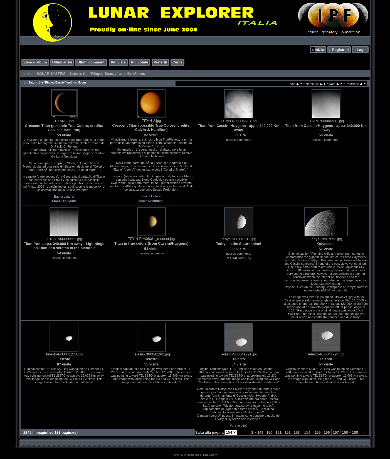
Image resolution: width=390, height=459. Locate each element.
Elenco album (35, 62)
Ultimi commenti (91, 62)
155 (318, 432)
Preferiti (160, 62)
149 (260, 432)
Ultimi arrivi (62, 62)
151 (278, 432)
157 (336, 432)
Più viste (118, 62)
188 (355, 432)
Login (362, 50)
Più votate (139, 62)
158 (345, 432)
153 (297, 432)
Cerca (177, 62)
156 (327, 432)
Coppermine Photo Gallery (202, 454)
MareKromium (64, 201)
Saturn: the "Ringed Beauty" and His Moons (107, 74)
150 (269, 432)
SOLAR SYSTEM (51, 74)
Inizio (319, 50)
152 (288, 432)
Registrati (340, 50)
